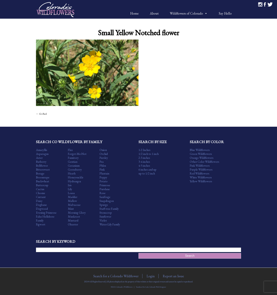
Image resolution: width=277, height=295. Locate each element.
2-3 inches (144, 158)
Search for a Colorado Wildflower (115, 276)
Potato (104, 181)
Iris (70, 185)
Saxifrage (105, 197)
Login (151, 276)
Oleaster (73, 224)
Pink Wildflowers (200, 166)
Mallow (72, 201)
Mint (71, 209)
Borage (40, 173)
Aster (39, 158)
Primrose (105, 185)
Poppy (103, 177)
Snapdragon (107, 201)
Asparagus (42, 154)
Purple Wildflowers (201, 169)
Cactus (40, 189)
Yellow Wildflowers (201, 181)
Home (134, 13)
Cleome (40, 193)
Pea (102, 162)
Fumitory (73, 158)
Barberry (41, 162)
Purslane (105, 189)
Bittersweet (43, 169)
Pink (102, 169)
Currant (41, 197)
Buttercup (42, 185)
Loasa (71, 193)
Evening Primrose (46, 213)
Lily (70, 189)
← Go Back (41, 113)
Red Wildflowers (199, 173)
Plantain (104, 173)
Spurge (104, 205)
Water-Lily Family (110, 224)
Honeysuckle (75, 177)
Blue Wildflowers (200, 150)
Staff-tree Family (109, 209)
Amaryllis (41, 150)
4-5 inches (144, 166)
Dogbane (41, 205)
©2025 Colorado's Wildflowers (122, 287)
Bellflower (42, 166)
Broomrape (42, 177)
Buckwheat (42, 181)
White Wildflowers (201, 177)
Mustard (73, 220)
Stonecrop (106, 213)
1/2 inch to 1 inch (148, 154)
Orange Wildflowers (201, 158)
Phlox (103, 166)
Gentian (72, 162)
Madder (72, 197)
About (154, 13)
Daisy (39, 201)
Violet (103, 220)
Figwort (40, 224)
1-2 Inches (144, 150)
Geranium (74, 166)
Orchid (104, 154)
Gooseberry (75, 169)
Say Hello (225, 13)
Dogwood (42, 209)
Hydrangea (74, 181)
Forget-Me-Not (77, 154)
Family (40, 220)
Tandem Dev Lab (142, 287)
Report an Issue (173, 276)
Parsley (104, 158)
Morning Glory (77, 213)
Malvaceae (74, 205)
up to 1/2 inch (146, 173)
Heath (71, 173)
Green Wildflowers (201, 154)
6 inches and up (147, 169)
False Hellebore (45, 216)
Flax (70, 150)
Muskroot (74, 216)
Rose (103, 193)
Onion (103, 150)
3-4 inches (144, 162)
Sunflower (105, 216)
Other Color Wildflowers (204, 162)
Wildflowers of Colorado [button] (188, 13)
